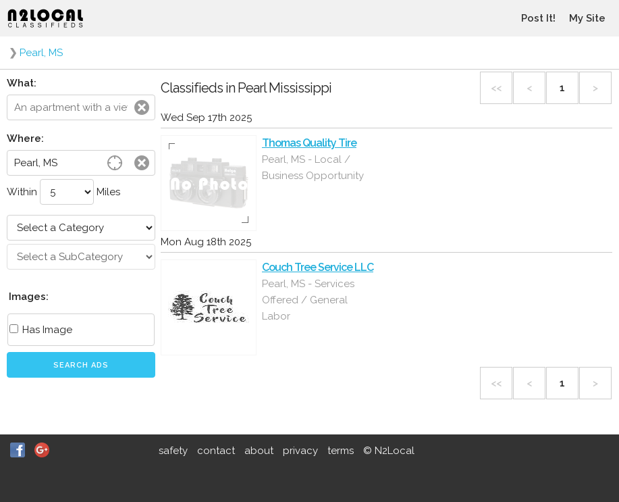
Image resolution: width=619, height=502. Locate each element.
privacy (300, 451)
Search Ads (81, 365)
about (258, 451)
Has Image (40, 330)
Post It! (538, 18)
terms (340, 451)
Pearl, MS (41, 53)
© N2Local (388, 451)
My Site (587, 18)
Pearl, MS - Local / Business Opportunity (313, 167)
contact (216, 451)
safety (173, 451)
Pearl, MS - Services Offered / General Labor (308, 300)
